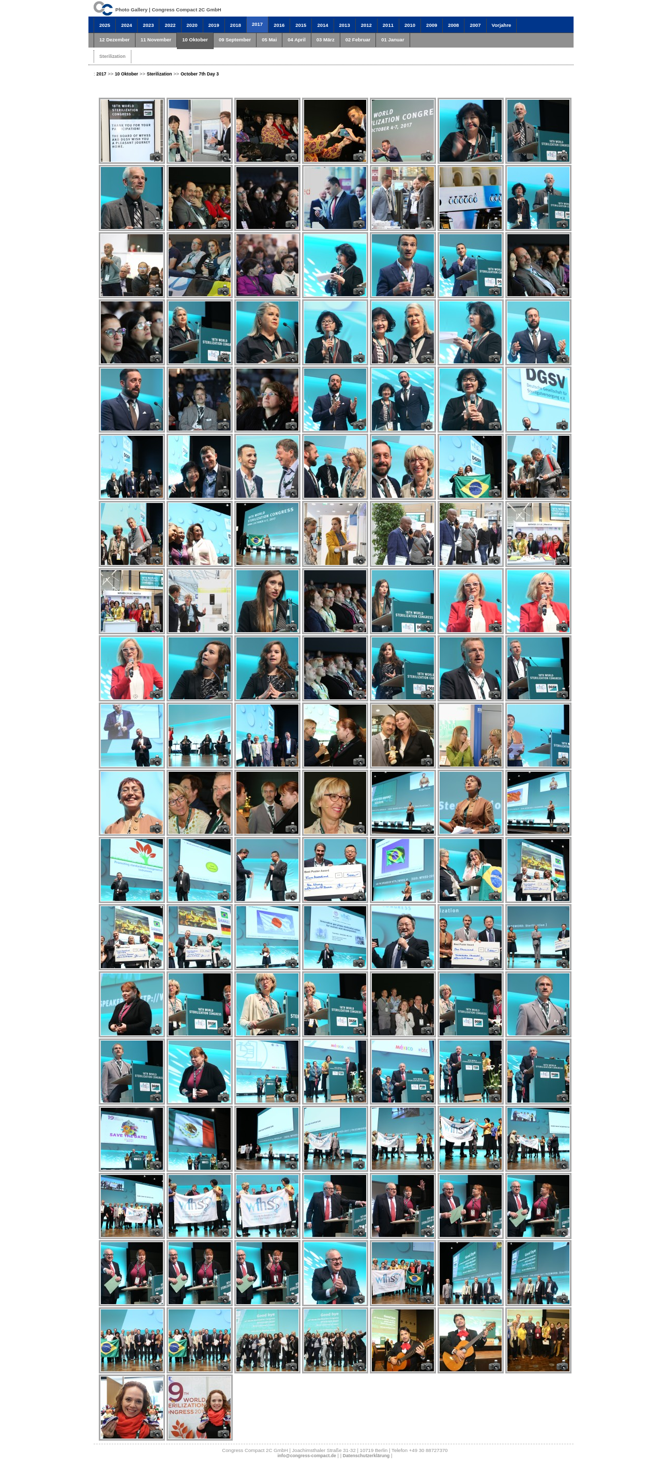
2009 (431, 25)
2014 (322, 25)
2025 (104, 25)
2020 (192, 25)
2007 (475, 25)
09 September (235, 39)
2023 (148, 25)
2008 (453, 25)
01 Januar (392, 39)
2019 (213, 25)
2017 (257, 24)
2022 (169, 25)
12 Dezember (114, 39)
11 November (156, 39)
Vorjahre (501, 25)
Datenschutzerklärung (366, 1455)
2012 (366, 25)
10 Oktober (195, 39)
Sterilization (112, 56)
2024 (126, 25)
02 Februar (358, 39)
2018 (235, 25)
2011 (388, 25)
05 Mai (269, 39)
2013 (344, 25)
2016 (279, 25)
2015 (300, 25)
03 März (326, 39)
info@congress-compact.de (306, 1455)
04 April (297, 39)
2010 (409, 25)
